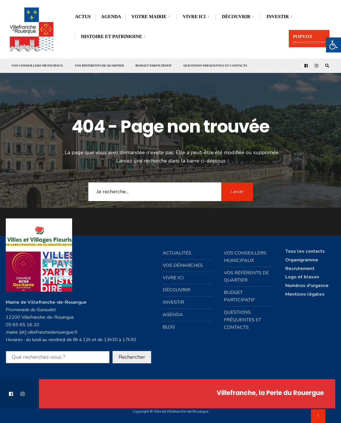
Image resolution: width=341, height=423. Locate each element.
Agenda (111, 16)
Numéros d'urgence (307, 285)
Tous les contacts (305, 251)
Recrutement (299, 268)
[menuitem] (151, 16)
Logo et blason (302, 277)
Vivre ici (194, 16)
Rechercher (132, 356)
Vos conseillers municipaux (37, 65)
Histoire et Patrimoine (111, 36)
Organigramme (301, 259)
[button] (333, 44)
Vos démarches (183, 265)
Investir (278, 16)
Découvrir (236, 16)
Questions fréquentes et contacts (215, 65)
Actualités (177, 253)
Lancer (237, 191)
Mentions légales (305, 294)
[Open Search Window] (327, 66)
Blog (169, 327)
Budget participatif (154, 65)
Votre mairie (149, 16)
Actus (83, 16)
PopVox (309, 39)
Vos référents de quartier (99, 65)
